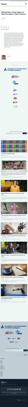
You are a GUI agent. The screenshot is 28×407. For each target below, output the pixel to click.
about (11, 1)
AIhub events (25, 1)
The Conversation (3, 327)
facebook (1, 388)
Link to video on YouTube (5, 29)
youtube (1, 391)
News (1, 375)
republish (17, 1)
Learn (1, 378)
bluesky (1, 390)
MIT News (2, 230)
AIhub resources (21, 1)
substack (1, 386)
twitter (1, 389)
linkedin (1, 387)
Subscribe (24, 133)
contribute (14, 1)
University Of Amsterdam (4, 182)
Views (1, 376)
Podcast (1, 377)
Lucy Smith (2, 158)
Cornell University (3, 254)
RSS (1, 384)
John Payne (3, 18)
